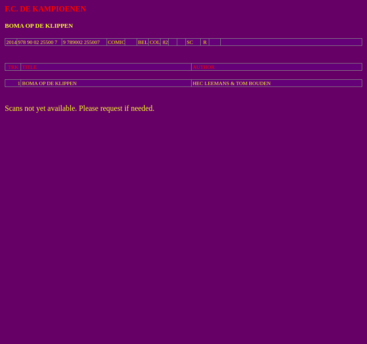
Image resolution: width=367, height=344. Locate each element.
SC (190, 42)
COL (155, 42)
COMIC (116, 42)
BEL (143, 42)
